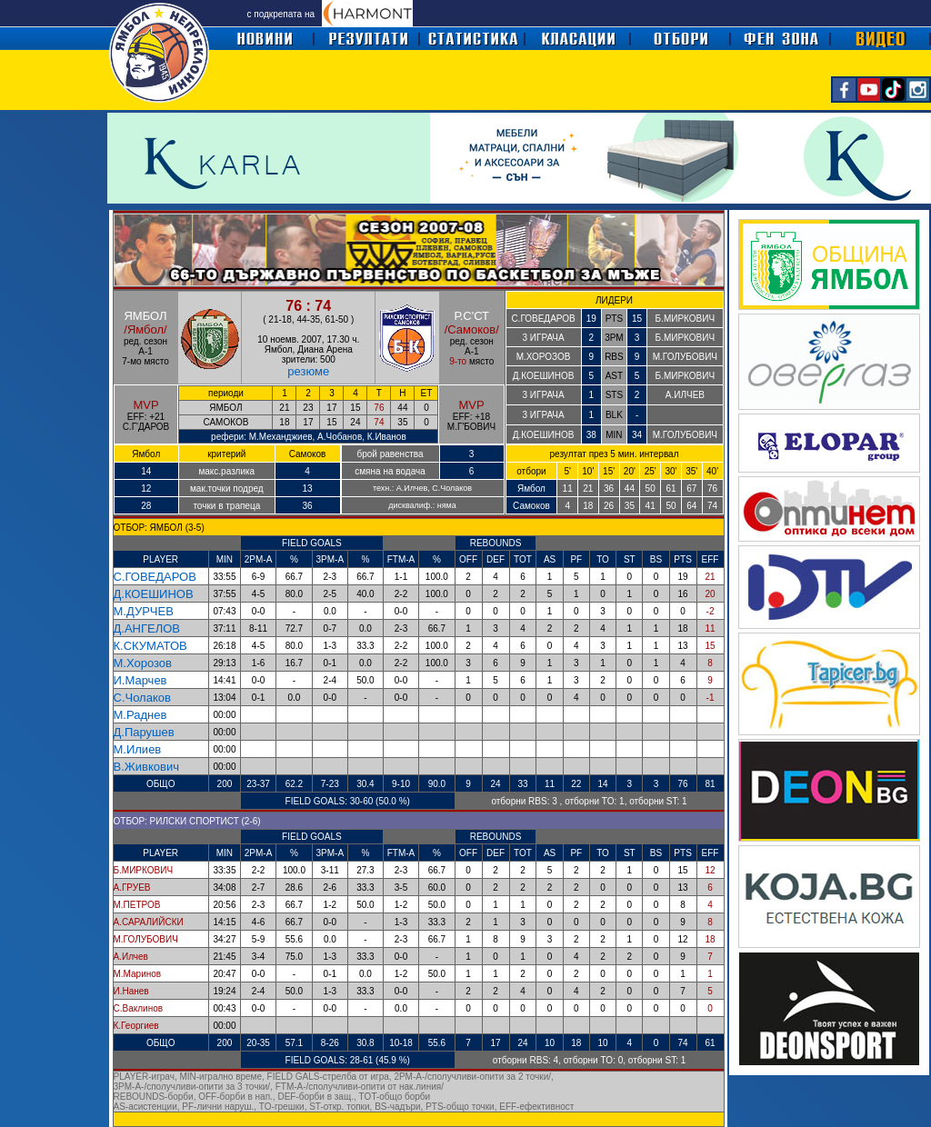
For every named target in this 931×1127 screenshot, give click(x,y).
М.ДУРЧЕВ (144, 611)
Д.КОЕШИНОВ (154, 594)
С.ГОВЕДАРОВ (155, 576)
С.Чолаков (142, 697)
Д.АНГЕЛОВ (147, 628)
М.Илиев (138, 749)
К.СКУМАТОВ (150, 646)
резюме (308, 371)
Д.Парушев (144, 732)
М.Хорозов (143, 663)
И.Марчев (140, 680)
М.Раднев (140, 715)
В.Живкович (146, 766)
